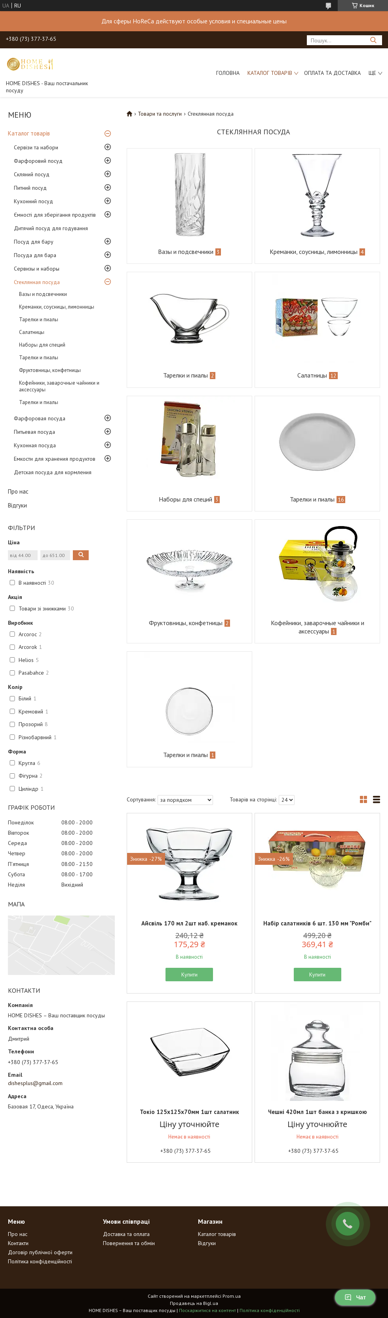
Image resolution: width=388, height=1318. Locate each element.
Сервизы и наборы (36, 268)
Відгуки (17, 505)
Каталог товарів (269, 72)
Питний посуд (30, 187)
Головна (228, 72)
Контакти (18, 1243)
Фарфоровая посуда (39, 418)
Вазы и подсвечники (43, 294)
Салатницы (31, 332)
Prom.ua (232, 1296)
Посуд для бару (33, 241)
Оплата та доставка (332, 72)
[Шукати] (373, 40)
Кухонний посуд (33, 201)
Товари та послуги (160, 113)
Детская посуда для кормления (52, 472)
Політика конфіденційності (40, 1261)
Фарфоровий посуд (38, 160)
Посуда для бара (35, 255)
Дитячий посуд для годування (51, 228)
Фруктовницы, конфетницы (50, 370)
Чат (355, 1297)
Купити (189, 974)
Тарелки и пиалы (38, 319)
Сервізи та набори (36, 147)
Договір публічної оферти (40, 1252)
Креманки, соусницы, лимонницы (56, 306)
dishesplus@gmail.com (35, 1083)
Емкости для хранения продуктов (54, 458)
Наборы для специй (42, 344)
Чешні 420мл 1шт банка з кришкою (317, 1112)
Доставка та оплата (126, 1234)
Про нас (18, 491)
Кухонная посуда (35, 445)
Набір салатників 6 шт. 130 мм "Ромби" (317, 923)
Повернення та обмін (129, 1243)
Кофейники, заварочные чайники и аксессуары (59, 386)
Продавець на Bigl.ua (194, 1303)
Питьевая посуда (34, 431)
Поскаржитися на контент (207, 1310)
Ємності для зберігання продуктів (55, 214)
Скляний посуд (31, 174)
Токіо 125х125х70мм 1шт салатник (189, 1112)
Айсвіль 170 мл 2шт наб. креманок (189, 923)
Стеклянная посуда (37, 282)
